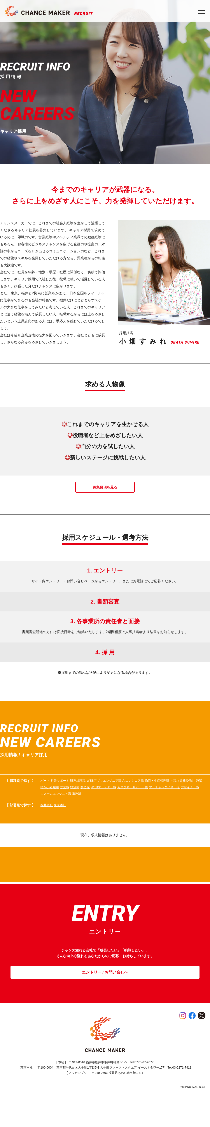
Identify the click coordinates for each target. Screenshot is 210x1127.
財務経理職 (91, 789)
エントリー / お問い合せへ (105, 1002)
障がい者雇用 (130, 797)
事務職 (86, 813)
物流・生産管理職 (54, 797)
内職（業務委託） (88, 797)
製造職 (183, 797)
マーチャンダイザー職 (132, 805)
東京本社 (67, 825)
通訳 (110, 797)
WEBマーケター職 (54, 805)
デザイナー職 (166, 805)
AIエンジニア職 (163, 789)
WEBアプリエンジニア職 (125, 789)
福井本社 (47, 825)
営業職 (151, 797)
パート (45, 789)
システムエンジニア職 (57, 813)
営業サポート (66, 789)
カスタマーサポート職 (92, 805)
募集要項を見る (105, 495)
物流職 (167, 797)
